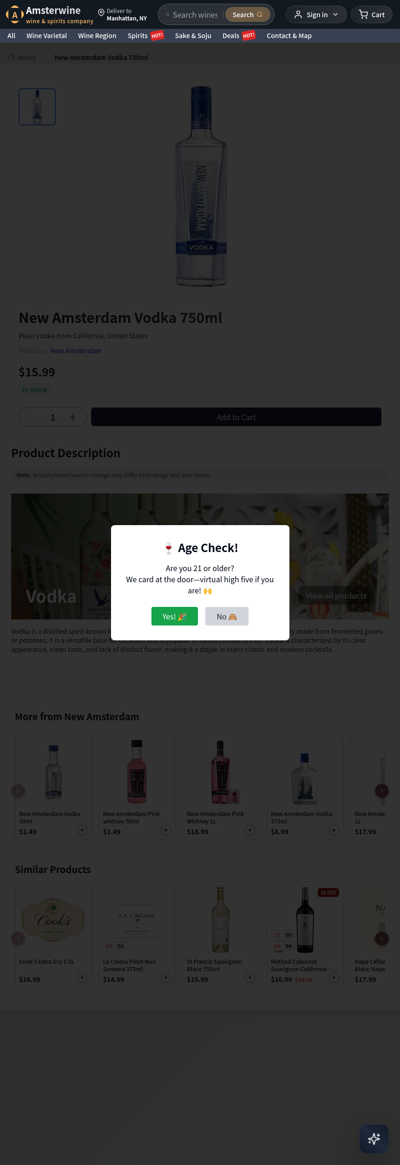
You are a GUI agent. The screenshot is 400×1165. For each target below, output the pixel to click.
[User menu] (316, 14)
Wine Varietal (46, 35)
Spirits (146, 35)
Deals (239, 35)
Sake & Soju (193, 35)
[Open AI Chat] (374, 1139)
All (11, 35)
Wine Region (97, 35)
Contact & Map (289, 35)
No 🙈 (226, 616)
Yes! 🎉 (175, 616)
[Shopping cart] (372, 14)
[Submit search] (248, 14)
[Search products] (195, 14)
